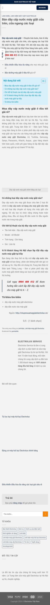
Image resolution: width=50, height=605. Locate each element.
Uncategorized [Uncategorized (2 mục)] (8, 546)
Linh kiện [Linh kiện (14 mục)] (22, 533)
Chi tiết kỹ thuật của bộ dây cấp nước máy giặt (23, 92)
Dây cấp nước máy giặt (11, 38)
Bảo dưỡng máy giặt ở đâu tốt (17, 72)
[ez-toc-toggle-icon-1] (42, 81)
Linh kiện (6, 16)
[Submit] (45, 514)
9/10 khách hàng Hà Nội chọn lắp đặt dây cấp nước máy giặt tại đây (23, 97)
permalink (15, 331)
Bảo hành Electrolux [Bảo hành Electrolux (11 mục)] (9, 529)
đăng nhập (17, 503)
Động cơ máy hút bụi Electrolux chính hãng (20, 450)
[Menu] (3, 7)
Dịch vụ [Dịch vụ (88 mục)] (21, 529)
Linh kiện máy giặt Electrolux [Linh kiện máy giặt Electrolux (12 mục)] (12, 538)
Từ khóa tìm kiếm (11, 102)
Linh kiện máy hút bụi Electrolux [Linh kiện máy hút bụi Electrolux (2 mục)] (35, 538)
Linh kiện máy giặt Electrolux (23, 16)
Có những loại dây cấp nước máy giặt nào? (21, 89)
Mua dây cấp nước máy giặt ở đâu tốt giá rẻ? (22, 85)
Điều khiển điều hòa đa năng (17, 64)
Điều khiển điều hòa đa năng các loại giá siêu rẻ (22, 484)
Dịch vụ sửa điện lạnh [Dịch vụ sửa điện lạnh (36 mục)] (33, 529)
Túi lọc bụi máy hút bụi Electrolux (16, 416)
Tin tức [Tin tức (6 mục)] (26, 542)
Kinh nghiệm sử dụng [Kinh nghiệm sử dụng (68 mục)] (10, 533)
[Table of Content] (43, 81)
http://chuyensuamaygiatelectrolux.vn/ (32, 313)
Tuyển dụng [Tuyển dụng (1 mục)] (35, 542)
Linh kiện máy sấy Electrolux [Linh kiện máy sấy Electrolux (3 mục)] (12, 542)
